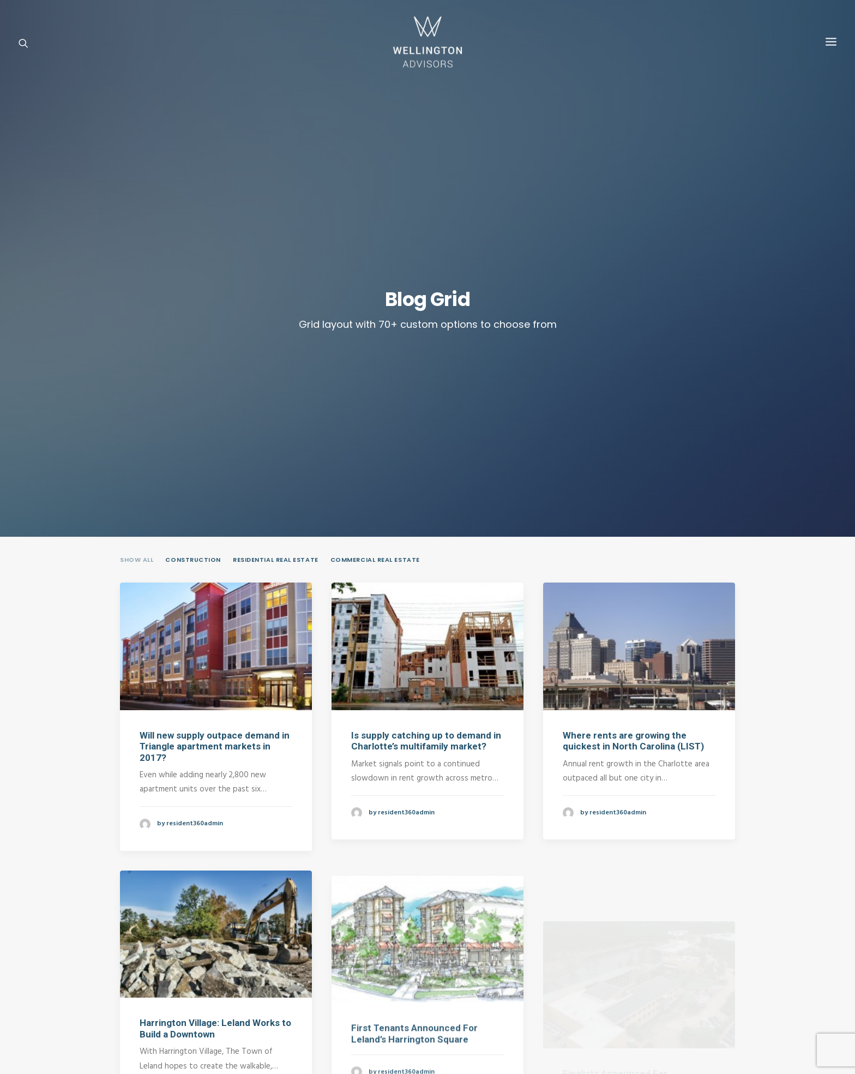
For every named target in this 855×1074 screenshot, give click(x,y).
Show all (136, 329)
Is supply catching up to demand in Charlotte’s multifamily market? (426, 509)
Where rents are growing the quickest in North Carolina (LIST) (633, 509)
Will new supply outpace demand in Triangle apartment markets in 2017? (215, 515)
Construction (193, 329)
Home (142, 978)
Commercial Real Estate (375, 329)
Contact (207, 978)
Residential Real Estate (275, 329)
